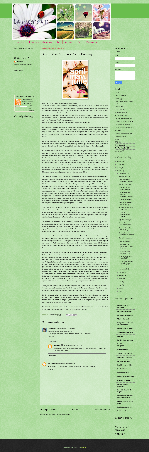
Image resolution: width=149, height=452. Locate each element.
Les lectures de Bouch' (125, 328)
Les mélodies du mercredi (123, 127)
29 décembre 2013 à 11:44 (66, 329)
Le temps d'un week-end (123, 121)
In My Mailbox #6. (124, 241)
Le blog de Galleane (124, 311)
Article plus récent (48, 410)
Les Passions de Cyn (124, 407)
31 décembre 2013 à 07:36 (73, 345)
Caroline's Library (123, 380)
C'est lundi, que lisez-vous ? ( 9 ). (126, 229)
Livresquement (53, 363)
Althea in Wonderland (125, 332)
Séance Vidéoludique (122, 133)
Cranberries (52, 329)
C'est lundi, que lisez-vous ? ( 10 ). (126, 203)
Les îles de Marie (123, 373)
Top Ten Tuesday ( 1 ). (126, 220)
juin (120, 282)
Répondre (51, 337)
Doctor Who (119, 109)
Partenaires (91, 42)
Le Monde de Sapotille (125, 315)
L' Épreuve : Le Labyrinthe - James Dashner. (126, 246)
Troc (79, 42)
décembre (122, 173)
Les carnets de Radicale (122, 385)
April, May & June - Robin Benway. (125, 188)
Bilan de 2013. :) (124, 176)
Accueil (20, 42)
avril (120, 288)
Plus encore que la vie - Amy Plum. (126, 208)
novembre (122, 269)
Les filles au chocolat (122, 124)
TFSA (117, 142)
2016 (119, 161)
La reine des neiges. (125, 199)
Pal (58, 42)
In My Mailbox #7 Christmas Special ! (126, 180)
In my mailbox (119, 115)
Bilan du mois (119, 96)
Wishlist (69, 42)
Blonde (117, 99)
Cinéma (117, 106)
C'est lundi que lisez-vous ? (124, 102)
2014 (119, 168)
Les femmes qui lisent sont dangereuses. (125, 396)
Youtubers (118, 151)
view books (31, 110)
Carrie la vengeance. (126, 238)
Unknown (57, 345)
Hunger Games (120, 112)
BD (116, 93)
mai (120, 285)
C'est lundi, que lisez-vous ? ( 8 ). (126, 257)
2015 (119, 164)
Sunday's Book (120, 136)
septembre (123, 275)
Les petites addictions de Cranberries (125, 324)
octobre (122, 272)
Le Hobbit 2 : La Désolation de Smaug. (124, 214)
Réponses (53, 341)
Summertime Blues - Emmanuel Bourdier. (126, 234)
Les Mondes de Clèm (124, 365)
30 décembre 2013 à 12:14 (68, 363)
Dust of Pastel (122, 369)
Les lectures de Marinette (122, 306)
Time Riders (119, 145)
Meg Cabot (118, 130)
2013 (119, 171)
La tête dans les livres (125, 340)
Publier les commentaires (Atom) (60, 414)
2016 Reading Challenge (25, 96)
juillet (121, 278)
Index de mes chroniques (40, 42)
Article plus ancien (101, 410)
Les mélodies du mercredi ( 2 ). (124, 252)
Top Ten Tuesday (120, 148)
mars (121, 291)
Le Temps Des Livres (124, 411)
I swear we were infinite (125, 376)
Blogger (83, 447)
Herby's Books (122, 349)
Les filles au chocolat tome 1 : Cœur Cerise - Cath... (126, 263)
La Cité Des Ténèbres (122, 118)
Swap (117, 139)
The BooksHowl (123, 319)
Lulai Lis (120, 336)
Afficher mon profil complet (23, 65)
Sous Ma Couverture (124, 357)
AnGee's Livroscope (124, 353)
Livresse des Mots (123, 361)
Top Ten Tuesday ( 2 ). (126, 184)
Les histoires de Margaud (123, 345)
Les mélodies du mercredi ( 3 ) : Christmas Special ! (126, 194)
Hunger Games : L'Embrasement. (125, 224)
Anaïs (24, 99)
